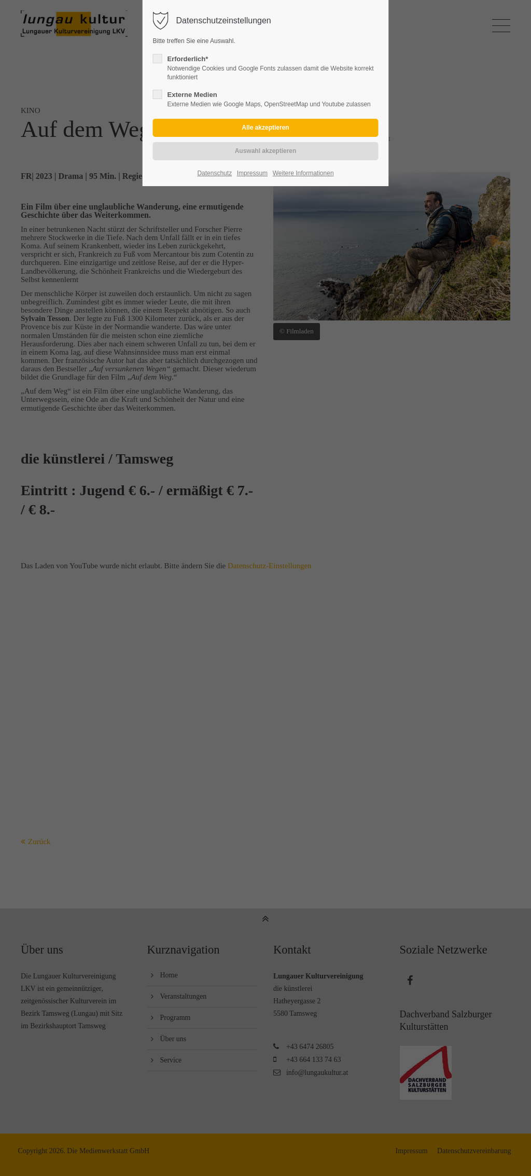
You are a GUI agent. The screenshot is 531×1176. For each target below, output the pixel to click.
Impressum (252, 173)
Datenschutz (214, 173)
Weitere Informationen (303, 173)
